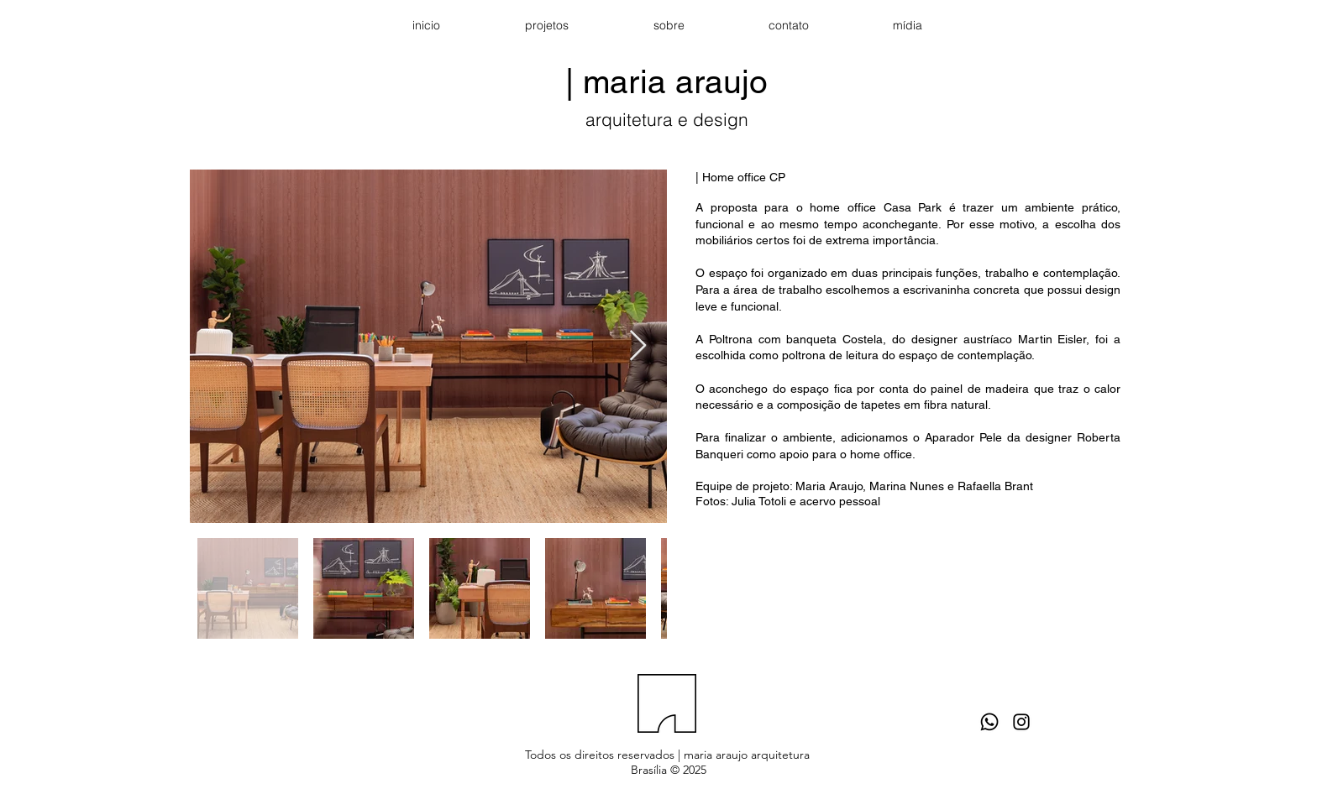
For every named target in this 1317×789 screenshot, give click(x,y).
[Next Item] (638, 346)
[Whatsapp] (989, 722)
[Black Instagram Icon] (1021, 722)
